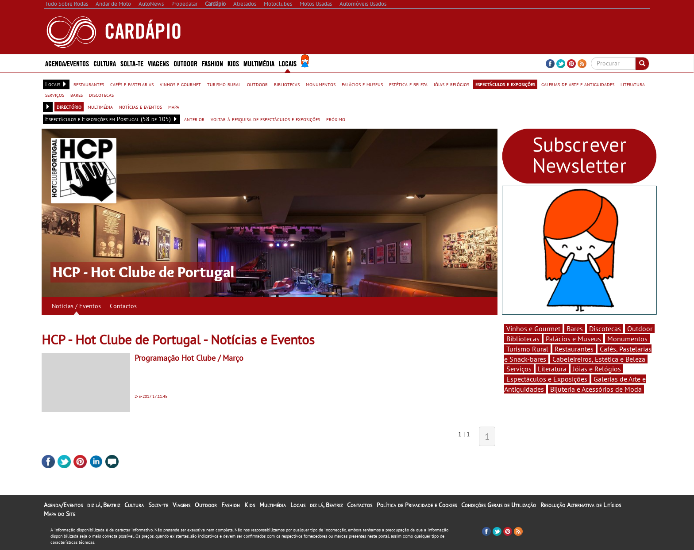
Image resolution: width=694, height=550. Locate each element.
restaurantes (88, 84)
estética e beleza (408, 84)
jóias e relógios (451, 84)
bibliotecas (287, 84)
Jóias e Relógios (597, 368)
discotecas (101, 95)
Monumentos (627, 338)
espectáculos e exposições (505, 84)
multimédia (100, 107)
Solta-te (131, 63)
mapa (173, 107)
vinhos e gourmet (180, 84)
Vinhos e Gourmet (533, 328)
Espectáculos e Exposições (546, 378)
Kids (233, 63)
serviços (54, 95)
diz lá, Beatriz (103, 505)
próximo (335, 119)
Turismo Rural (527, 348)
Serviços (519, 368)
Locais (288, 63)
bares (76, 95)
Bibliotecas (523, 338)
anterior (194, 119)
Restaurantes (574, 348)
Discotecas (605, 328)
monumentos (320, 84)
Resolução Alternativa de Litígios (580, 505)
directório (69, 107)
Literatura (552, 368)
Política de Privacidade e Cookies (417, 505)
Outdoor (185, 63)
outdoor (257, 84)
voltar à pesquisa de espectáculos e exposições (265, 119)
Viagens (158, 63)
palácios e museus (362, 84)
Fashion (212, 63)
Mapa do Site (59, 514)
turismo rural (224, 84)
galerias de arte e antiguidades (577, 84)
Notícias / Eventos (76, 306)
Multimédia (258, 63)
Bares (575, 328)
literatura (633, 84)
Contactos (123, 306)
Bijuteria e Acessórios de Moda (596, 389)
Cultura (104, 63)
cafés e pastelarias (132, 84)
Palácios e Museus (573, 338)
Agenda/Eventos (67, 63)
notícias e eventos (140, 107)
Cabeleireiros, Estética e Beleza (598, 359)
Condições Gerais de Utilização (498, 505)
